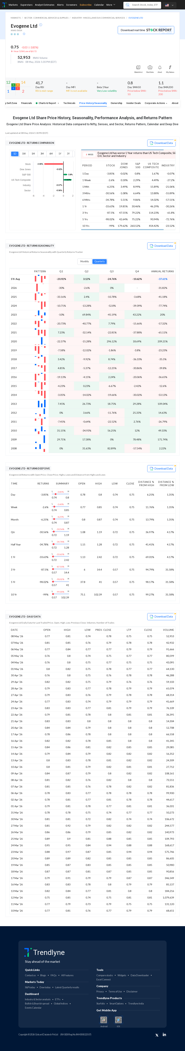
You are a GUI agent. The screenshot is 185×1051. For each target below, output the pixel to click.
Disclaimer (132, 991)
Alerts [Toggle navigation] (60, 4)
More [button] (110, 4)
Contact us (30, 975)
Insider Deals (133, 103)
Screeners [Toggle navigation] (71, 4)
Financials (26, 103)
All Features (67, 975)
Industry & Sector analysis (37, 999)
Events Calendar (33, 1007)
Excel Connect (103, 979)
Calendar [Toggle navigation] (99, 4)
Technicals (69, 103)
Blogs (43, 975)
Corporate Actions (155, 103)
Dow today (45, 987)
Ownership (116, 103)
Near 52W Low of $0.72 (25, 51)
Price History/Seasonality (93, 103)
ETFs (57, 999)
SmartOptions (117, 1003)
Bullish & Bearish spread (37, 1003)
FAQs (54, 975)
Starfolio (100, 1003)
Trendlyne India (136, 1003)
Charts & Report (46, 103)
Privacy (100, 991)
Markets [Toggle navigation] (13, 4)
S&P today (30, 987)
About (175, 103)
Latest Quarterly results (67, 987)
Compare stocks (104, 975)
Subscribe (85, 4)
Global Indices (61, 1003)
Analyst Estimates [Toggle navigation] (44, 4)
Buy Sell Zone (9, 103)
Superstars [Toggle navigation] (26, 4)
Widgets (122, 975)
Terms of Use (115, 991)
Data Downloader (140, 975)
